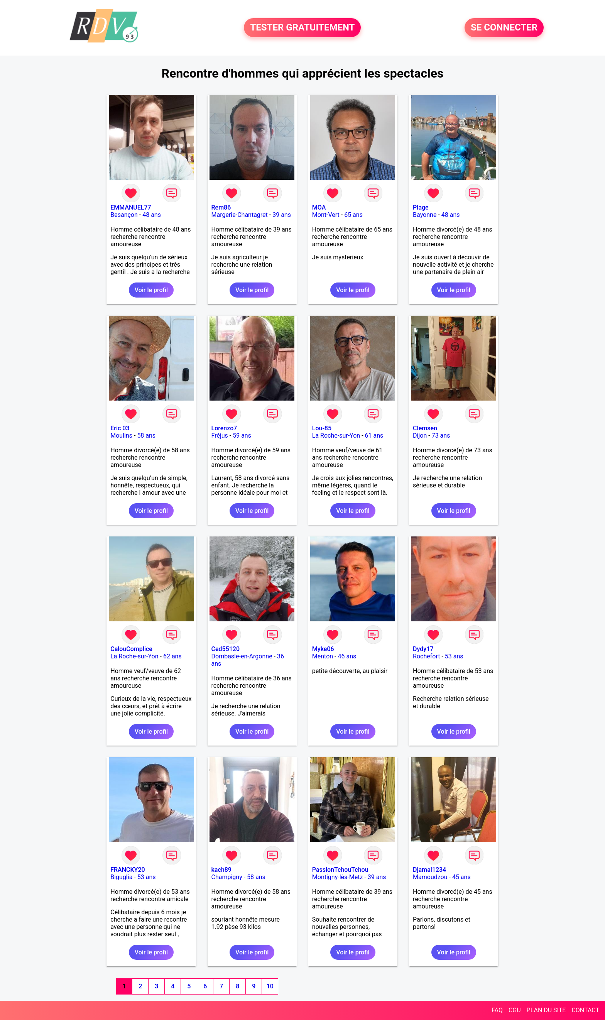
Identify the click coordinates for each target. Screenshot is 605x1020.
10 (270, 986)
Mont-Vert (326, 214)
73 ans (441, 435)
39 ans (281, 214)
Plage (421, 207)
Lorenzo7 (224, 428)
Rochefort (426, 656)
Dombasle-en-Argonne (241, 656)
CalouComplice (131, 649)
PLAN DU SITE (546, 1010)
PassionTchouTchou (340, 869)
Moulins (121, 435)
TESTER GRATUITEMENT (302, 27)
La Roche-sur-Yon (336, 435)
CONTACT (585, 1010)
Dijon (420, 435)
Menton (322, 656)
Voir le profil (151, 290)
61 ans (374, 435)
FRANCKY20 (127, 869)
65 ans (353, 214)
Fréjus (219, 435)
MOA (319, 207)
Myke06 (323, 649)
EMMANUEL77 (130, 207)
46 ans (347, 656)
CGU (515, 1010)
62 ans (172, 656)
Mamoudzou (430, 877)
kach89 (221, 869)
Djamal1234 (429, 869)
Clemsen (425, 428)
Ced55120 (225, 649)
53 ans (454, 656)
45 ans (461, 877)
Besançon (124, 214)
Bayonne (424, 214)
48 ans (151, 214)
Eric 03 (119, 428)
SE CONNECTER (504, 27)
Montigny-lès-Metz (337, 877)
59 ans (242, 435)
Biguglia (121, 877)
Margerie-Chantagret (239, 214)
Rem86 (221, 207)
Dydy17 (423, 649)
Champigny (226, 877)
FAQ (497, 1010)
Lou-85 (321, 428)
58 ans (146, 435)
